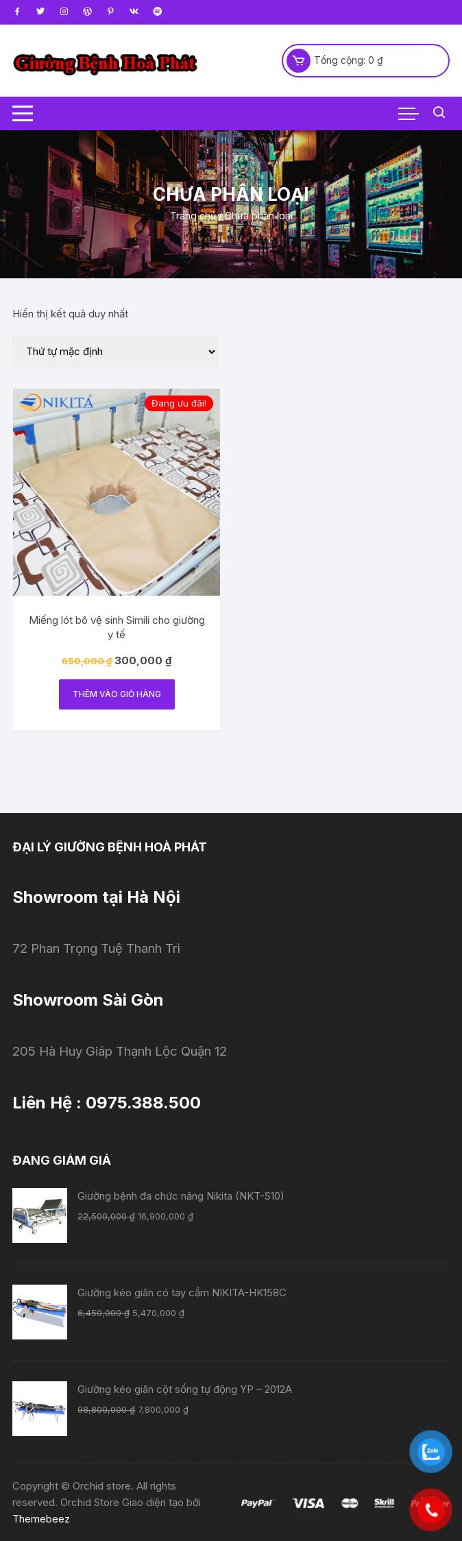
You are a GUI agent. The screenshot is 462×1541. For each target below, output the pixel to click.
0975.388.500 (143, 1103)
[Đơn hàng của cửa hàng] (115, 351)
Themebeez (41, 1518)
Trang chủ (193, 215)
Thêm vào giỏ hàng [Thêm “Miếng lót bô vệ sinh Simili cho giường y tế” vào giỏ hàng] (117, 694)
